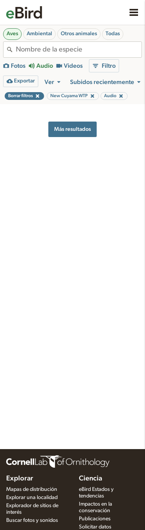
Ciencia (90, 478)
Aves (12, 33)
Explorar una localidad (32, 497)
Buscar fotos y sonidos (32, 520)
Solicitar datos (95, 527)
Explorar (19, 478)
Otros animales (79, 33)
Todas (113, 33)
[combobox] (79, 49)
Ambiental (39, 33)
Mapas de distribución (31, 489)
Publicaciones (95, 518)
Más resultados (72, 129)
